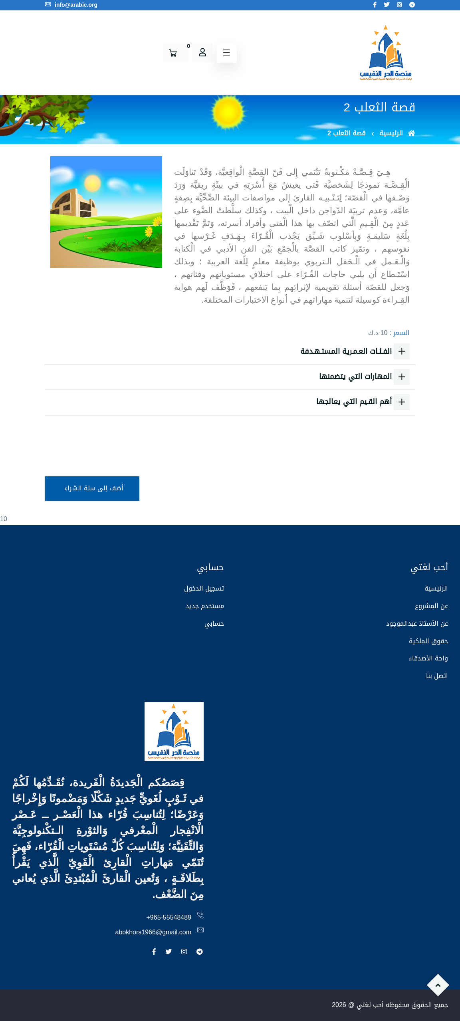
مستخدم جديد (205, 606)
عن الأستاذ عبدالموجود (417, 623)
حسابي (214, 623)
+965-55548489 (169, 917)
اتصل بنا (437, 676)
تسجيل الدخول (204, 588)
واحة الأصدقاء (428, 658)
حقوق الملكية (428, 641)
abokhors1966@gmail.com (153, 932)
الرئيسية (397, 133)
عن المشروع (431, 606)
